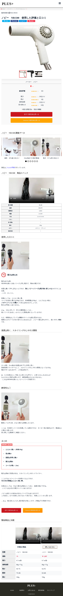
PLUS (31, 585)
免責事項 (21, 590)
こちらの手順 (10, 167)
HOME (12, 590)
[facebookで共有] (14, 21)
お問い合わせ (31, 590)
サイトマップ (51, 590)
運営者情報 (41, 590)
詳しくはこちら (50, 547)
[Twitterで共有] (6, 21)
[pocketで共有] (31, 21)
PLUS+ (8, 4)
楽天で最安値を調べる (31, 114)
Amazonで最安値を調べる (31, 120)
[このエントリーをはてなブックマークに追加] (23, 21)
